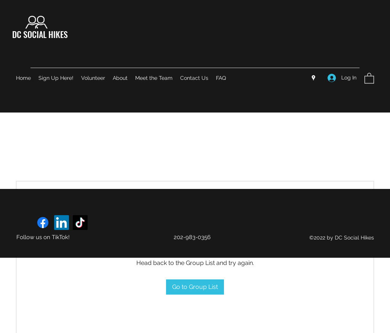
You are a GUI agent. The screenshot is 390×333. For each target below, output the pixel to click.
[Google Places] (313, 78)
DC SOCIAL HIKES (40, 34)
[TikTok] (80, 222)
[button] (369, 78)
